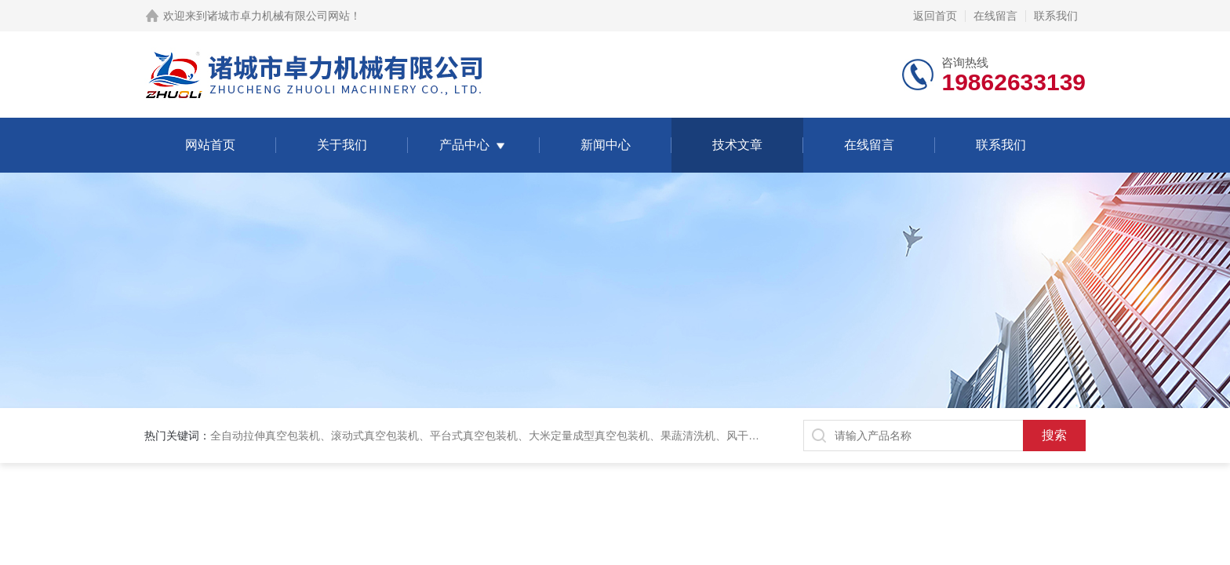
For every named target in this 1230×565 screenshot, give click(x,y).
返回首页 (935, 15)
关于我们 (342, 144)
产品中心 (464, 144)
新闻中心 (605, 144)
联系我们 (1056, 15)
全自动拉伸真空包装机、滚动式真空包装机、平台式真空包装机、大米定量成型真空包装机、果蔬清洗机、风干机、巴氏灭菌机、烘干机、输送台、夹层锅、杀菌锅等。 (616, 435)
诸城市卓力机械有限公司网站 (278, 15)
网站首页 (210, 144)
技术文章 (737, 144)
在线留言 (995, 15)
